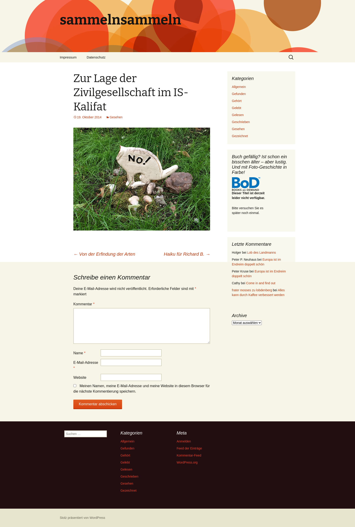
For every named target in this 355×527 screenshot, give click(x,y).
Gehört (237, 101)
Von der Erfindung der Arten (104, 254)
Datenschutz (96, 57)
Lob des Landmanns (261, 252)
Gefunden (239, 94)
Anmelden (184, 441)
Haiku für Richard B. (187, 254)
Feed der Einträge (189, 448)
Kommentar (83, 304)
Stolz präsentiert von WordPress (82, 518)
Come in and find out (260, 283)
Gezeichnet (240, 136)
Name (79, 353)
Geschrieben (241, 122)
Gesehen (116, 117)
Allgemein (239, 87)
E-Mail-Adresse (85, 365)
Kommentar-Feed (189, 455)
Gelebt (236, 108)
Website (79, 377)
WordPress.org (187, 462)
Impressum (68, 57)
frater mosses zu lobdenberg (252, 290)
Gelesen (238, 115)
